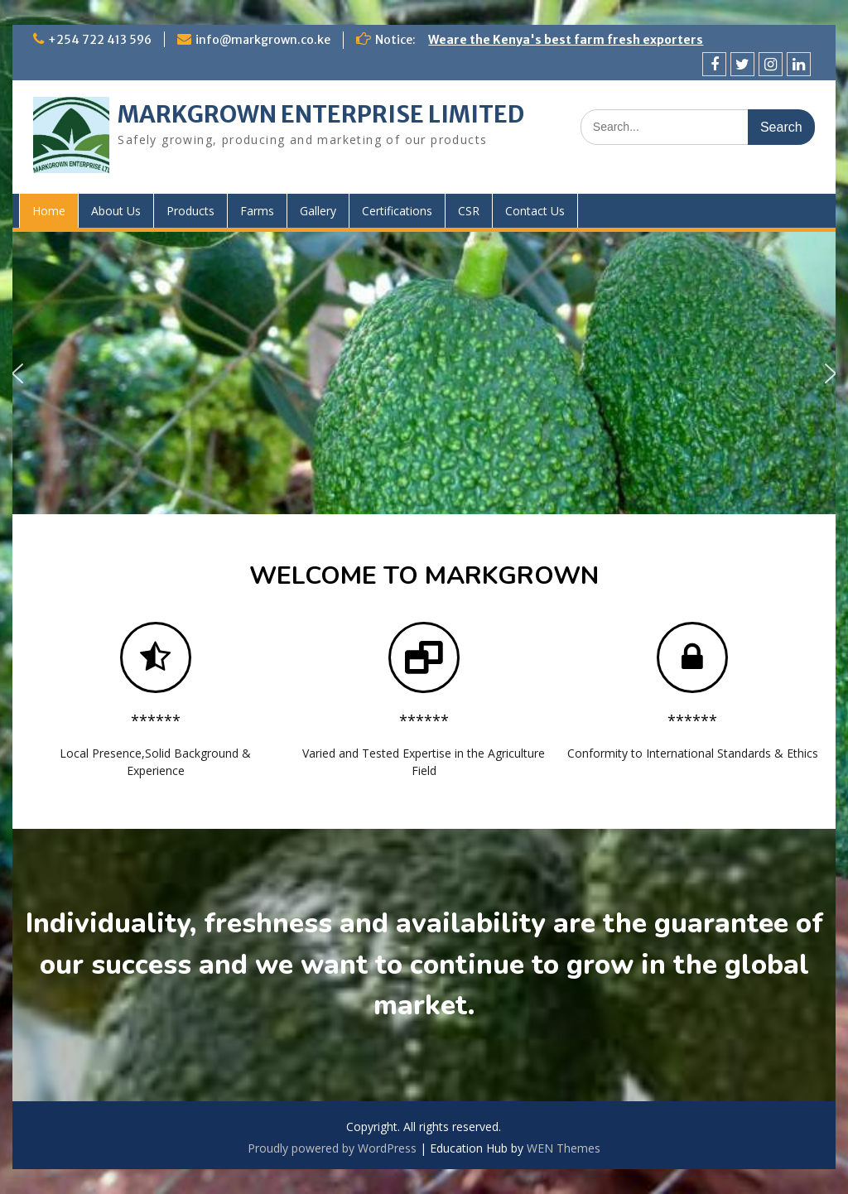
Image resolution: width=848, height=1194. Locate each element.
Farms (257, 211)
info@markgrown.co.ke (262, 39)
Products (190, 211)
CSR (468, 211)
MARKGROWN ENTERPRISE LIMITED (321, 114)
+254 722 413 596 (100, 39)
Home (48, 211)
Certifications (397, 211)
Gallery (318, 211)
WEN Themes (563, 1148)
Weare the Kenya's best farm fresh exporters (565, 39)
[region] (424, 373)
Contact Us (535, 211)
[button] (17, 373)
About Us (116, 211)
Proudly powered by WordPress (332, 1148)
